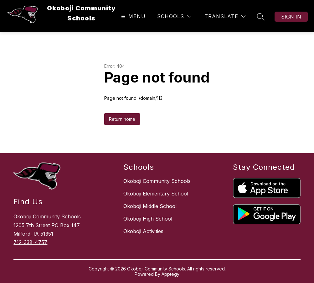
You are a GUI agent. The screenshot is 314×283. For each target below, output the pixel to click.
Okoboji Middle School (150, 206)
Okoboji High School (147, 219)
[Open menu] (133, 16)
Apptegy (170, 274)
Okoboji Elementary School (155, 193)
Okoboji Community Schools (157, 181)
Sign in (291, 16)
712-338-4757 (30, 242)
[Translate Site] (225, 16)
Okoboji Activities (143, 231)
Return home (122, 119)
